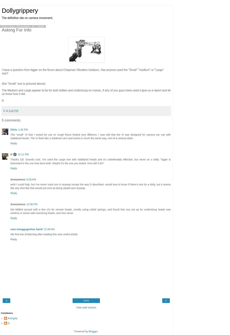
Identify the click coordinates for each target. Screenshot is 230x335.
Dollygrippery (20, 10)
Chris (13, 129)
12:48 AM (49, 229)
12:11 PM (23, 154)
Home (86, 300)
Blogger (93, 331)
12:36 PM (32, 204)
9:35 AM (31, 179)
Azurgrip (12, 318)
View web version (86, 307)
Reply (13, 143)
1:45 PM (23, 129)
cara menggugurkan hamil (26, 229)
